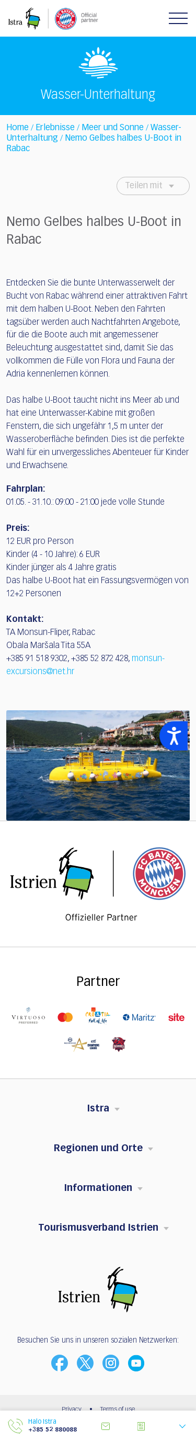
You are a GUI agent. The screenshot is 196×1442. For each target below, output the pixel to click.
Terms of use (117, 1409)
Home (17, 128)
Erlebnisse (55, 128)
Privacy (72, 1409)
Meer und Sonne (113, 128)
